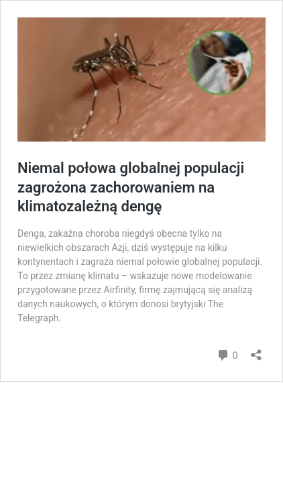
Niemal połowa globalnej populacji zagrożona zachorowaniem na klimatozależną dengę (130, 187)
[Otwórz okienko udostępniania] (256, 350)
